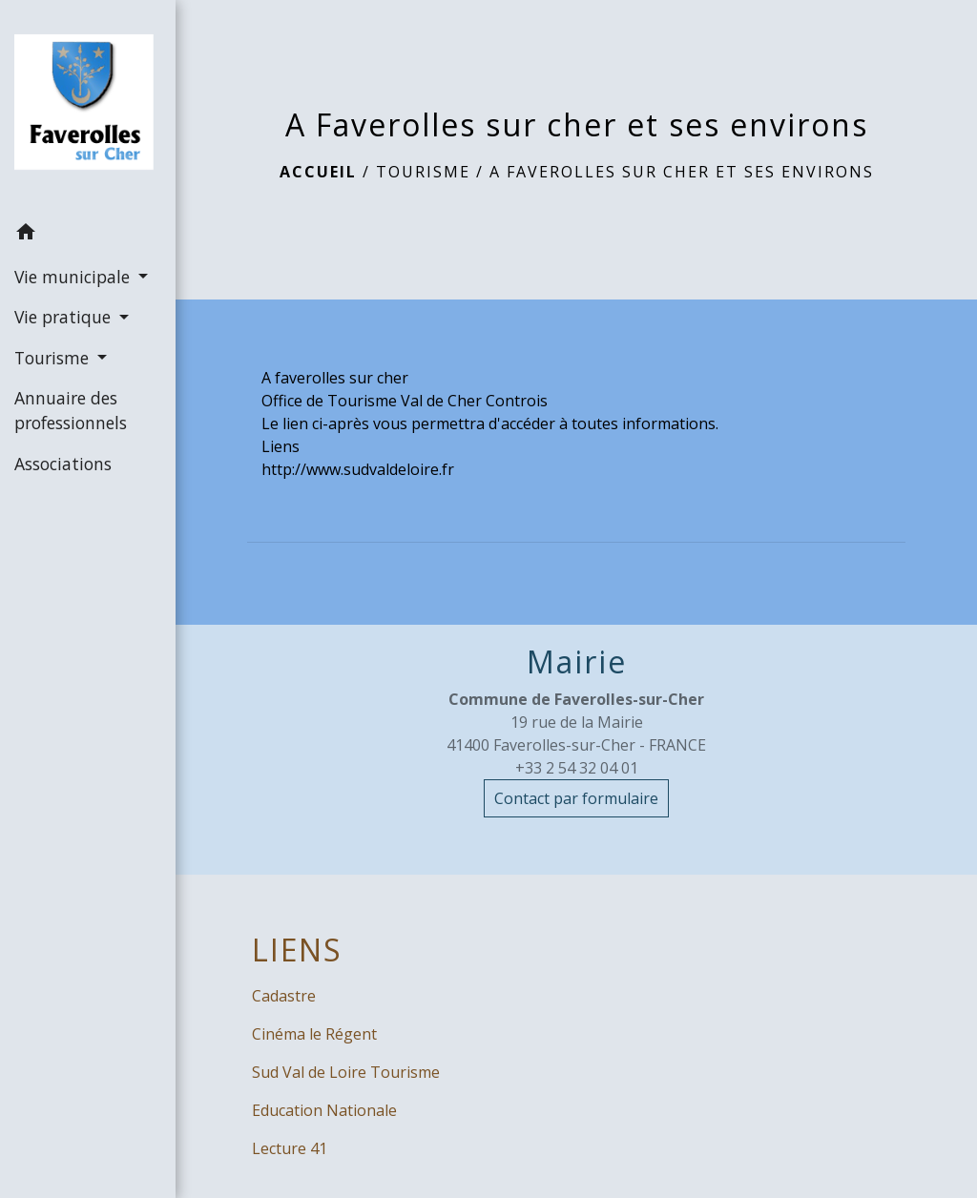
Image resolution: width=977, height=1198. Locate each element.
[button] (87, 235)
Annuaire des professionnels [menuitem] (70, 410)
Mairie (577, 662)
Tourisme (423, 171)
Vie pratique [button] (64, 316)
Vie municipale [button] (74, 276)
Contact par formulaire (576, 798)
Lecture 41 (289, 1148)
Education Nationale (324, 1110)
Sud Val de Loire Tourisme (346, 1072)
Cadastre (284, 995)
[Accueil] (87, 106)
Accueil (318, 171)
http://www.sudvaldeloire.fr (357, 469)
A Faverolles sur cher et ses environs (681, 171)
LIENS (297, 950)
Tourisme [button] (54, 357)
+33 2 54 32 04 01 (576, 767)
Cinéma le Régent (314, 1033)
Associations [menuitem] (63, 463)
